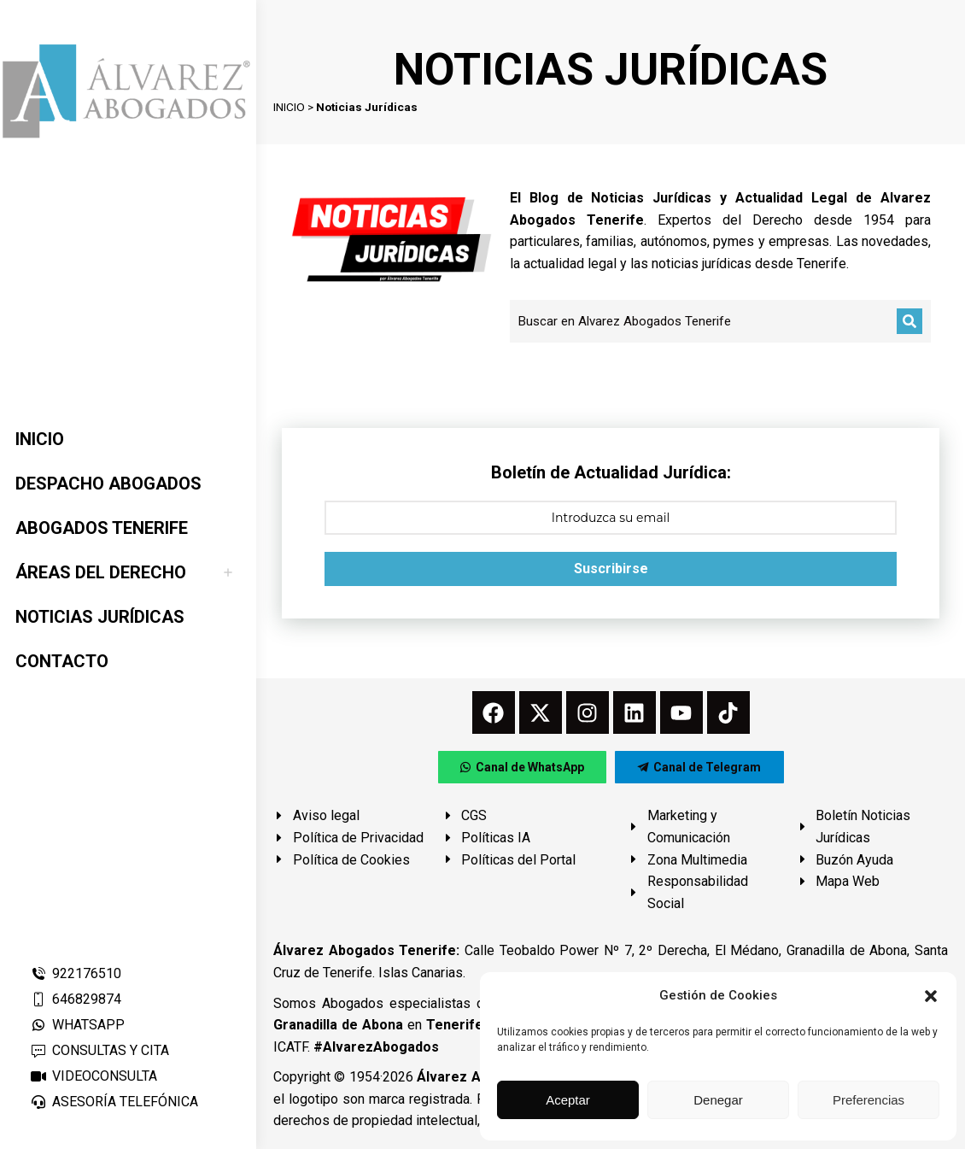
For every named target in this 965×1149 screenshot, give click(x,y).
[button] (930, 996)
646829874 (75, 999)
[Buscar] (909, 321)
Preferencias (868, 1100)
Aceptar (568, 1100)
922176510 (75, 973)
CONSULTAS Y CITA (99, 1050)
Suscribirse (611, 568)
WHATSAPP (77, 1025)
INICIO (289, 107)
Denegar (718, 1100)
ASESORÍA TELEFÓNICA (114, 1101)
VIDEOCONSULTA (93, 1076)
